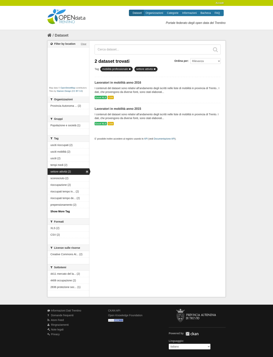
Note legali (55, 329)
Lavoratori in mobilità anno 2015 (118, 108)
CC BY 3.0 (77, 91)
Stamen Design (64, 91)
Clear (83, 44)
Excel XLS (100, 97)
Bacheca (206, 12)
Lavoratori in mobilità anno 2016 (118, 82)
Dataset (137, 12)
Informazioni (189, 12)
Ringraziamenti (58, 324)
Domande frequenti (60, 315)
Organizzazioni (154, 12)
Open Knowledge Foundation (125, 315)
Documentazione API (164, 138)
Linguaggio (176, 340)
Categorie (173, 12)
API (146, 138)
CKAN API (114, 310)
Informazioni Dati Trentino (64, 310)
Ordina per (181, 60)
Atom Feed (55, 320)
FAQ (217, 12)
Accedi (220, 3)
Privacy (53, 334)
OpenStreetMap (67, 88)
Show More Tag (60, 211)
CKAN (192, 334)
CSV (110, 97)
